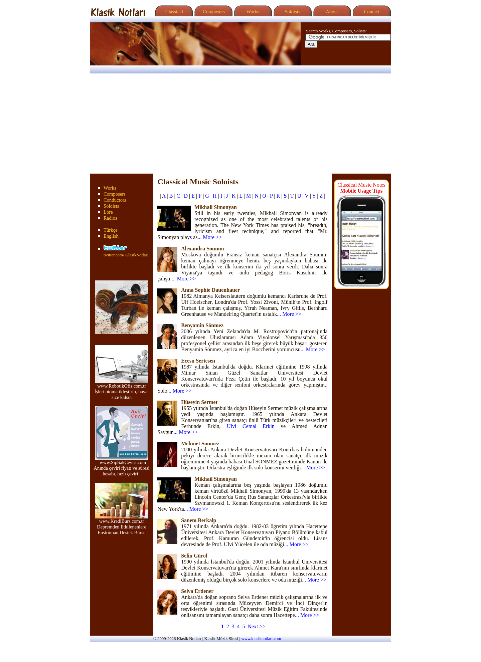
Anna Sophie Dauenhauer (210, 290)
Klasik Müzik (216, 638)
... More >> (209, 237)
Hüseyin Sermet (199, 402)
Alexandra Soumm (202, 248)
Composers (212, 11)
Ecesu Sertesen (198, 361)
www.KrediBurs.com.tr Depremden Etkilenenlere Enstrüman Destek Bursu (121, 524)
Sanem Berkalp (198, 520)
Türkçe (111, 230)
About (331, 11)
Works (252, 11)
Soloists (291, 11)
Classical (173, 11)
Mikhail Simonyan (215, 207)
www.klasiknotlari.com (261, 638)
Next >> (256, 626)
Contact (371, 11)
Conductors (115, 200)
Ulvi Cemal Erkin (251, 426)
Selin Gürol (194, 556)
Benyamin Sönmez (202, 325)
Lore (108, 212)
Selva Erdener (197, 591)
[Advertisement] (240, 123)
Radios (110, 218)
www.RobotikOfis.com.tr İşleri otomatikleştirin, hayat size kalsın (122, 389)
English (111, 236)
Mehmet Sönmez (200, 443)
